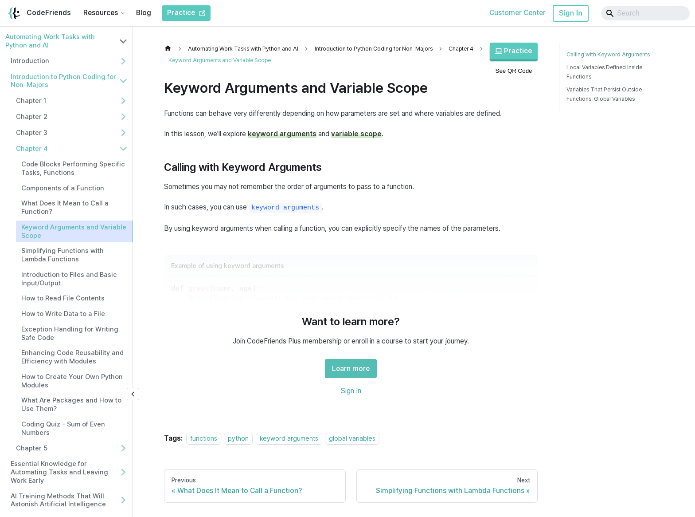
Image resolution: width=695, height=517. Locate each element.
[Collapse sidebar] (133, 394)
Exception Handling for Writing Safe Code (69, 333)
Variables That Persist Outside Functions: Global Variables (604, 94)
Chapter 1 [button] (31, 101)
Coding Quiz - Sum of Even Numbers (63, 428)
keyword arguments (289, 438)
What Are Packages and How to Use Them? (71, 404)
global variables (352, 438)
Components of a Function (62, 188)
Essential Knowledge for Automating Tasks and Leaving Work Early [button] (59, 472)
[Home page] (170, 48)
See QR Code (514, 70)
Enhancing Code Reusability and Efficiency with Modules (72, 357)
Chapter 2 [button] (31, 117)
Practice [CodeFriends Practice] (186, 12)
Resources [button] (100, 12)
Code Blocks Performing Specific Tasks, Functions (73, 168)
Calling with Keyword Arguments (608, 54)
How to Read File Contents (63, 298)
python (238, 438)
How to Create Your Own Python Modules (72, 381)
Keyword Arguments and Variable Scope (73, 231)
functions (203, 438)
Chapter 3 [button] (31, 133)
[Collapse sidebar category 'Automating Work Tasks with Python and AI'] (123, 41)
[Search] (645, 13)
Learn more (351, 368)
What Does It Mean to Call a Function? (65, 207)
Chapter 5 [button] (31, 448)
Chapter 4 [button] (32, 149)
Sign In (570, 13)
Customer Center (517, 12)
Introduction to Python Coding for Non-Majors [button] (63, 81)
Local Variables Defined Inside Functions (604, 72)
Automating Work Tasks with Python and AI (50, 41)
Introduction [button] (30, 61)
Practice (513, 51)
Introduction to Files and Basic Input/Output (69, 279)
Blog (143, 12)
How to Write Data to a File (63, 314)
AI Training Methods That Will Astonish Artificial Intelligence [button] (58, 500)
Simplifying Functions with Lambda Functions (62, 255)
